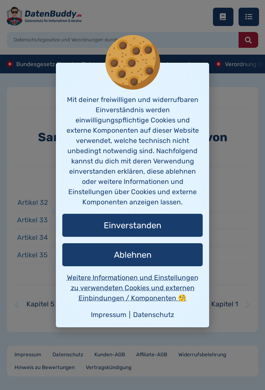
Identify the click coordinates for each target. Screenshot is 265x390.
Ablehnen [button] (132, 255)
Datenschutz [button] (153, 315)
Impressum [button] (108, 315)
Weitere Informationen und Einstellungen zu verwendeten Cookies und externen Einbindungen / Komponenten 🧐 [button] (132, 288)
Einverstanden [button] (132, 225)
